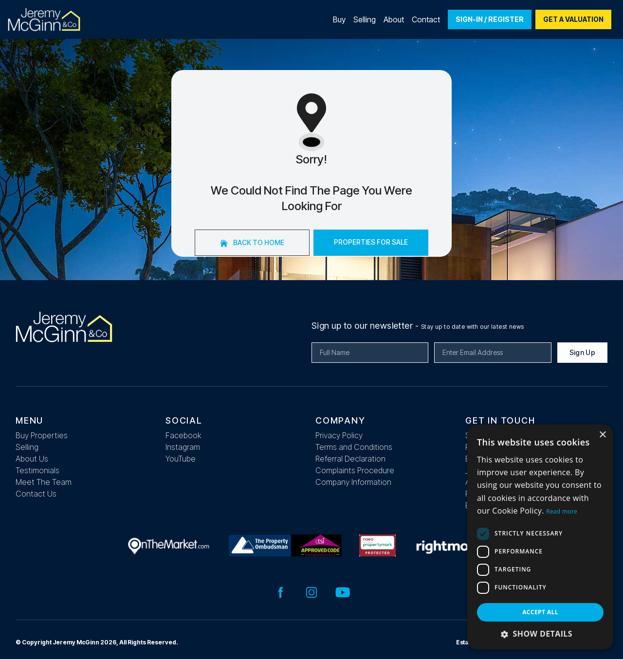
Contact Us (36, 494)
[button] (540, 634)
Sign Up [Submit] (582, 352)
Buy (339, 19)
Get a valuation (573, 19)
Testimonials (37, 470)
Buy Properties (42, 435)
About (394, 19)
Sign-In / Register (490, 19)
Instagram (182, 447)
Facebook (183, 435)
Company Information (353, 482)
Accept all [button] (540, 612)
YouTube (180, 458)
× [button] (602, 435)
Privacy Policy (339, 435)
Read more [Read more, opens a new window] (561, 511)
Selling (364, 19)
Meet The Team (44, 482)
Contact (426, 19)
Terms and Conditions (353, 447)
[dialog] (540, 537)
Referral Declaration (350, 458)
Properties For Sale (371, 242)
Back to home (252, 242)
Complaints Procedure (354, 470)
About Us (32, 458)
